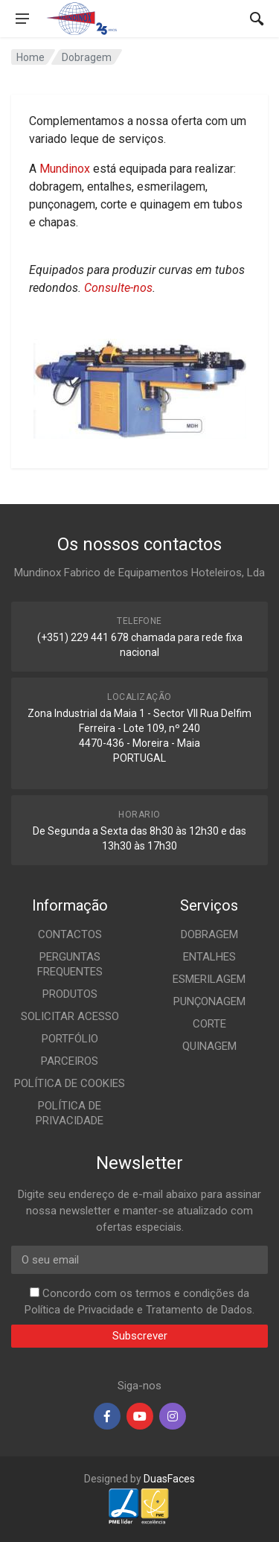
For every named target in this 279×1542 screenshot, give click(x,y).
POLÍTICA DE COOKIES (69, 1083)
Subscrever (139, 1335)
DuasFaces (169, 1479)
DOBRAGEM (209, 934)
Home (30, 57)
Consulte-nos (118, 288)
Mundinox (64, 169)
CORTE (209, 1023)
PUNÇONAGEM (209, 1001)
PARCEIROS (69, 1061)
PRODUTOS (69, 994)
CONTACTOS (70, 934)
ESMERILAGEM (209, 979)
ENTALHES (209, 956)
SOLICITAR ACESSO (70, 1016)
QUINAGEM (209, 1046)
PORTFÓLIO (70, 1038)
